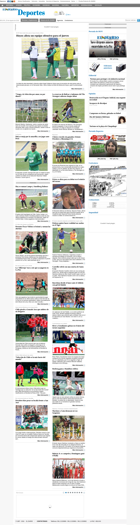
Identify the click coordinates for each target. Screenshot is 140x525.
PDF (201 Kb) (114, 159)
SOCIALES (98, 5)
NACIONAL (55, 5)
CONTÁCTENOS (42, 521)
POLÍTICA (27, 5)
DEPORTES (75, 5)
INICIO (2, 5)
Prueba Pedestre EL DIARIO (87, 1)
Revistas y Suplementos (29, 20)
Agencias (60, 20)
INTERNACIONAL (86, 5)
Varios (73, 1)
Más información (76, 89)
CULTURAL (65, 5)
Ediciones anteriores (108, 67)
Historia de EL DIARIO (48, 20)
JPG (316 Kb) (101, 159)
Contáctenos (69, 20)
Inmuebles (42, 1)
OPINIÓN (19, 5)
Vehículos (35, 1)
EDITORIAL (9, 5)
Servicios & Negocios (52, 1)
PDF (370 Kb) (114, 59)
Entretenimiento (65, 1)
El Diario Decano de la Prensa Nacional (25, 12)
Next (84, 493)
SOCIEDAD (46, 5)
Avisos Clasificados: (24, 1)
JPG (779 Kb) (101, 59)
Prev (64, 493)
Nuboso (56, 14)
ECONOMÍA (36, 5)
